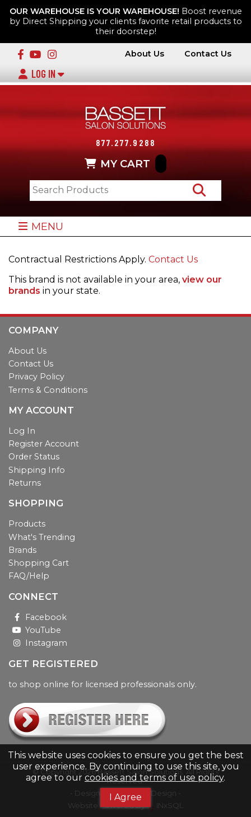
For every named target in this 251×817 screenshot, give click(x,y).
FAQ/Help (28, 576)
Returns (24, 483)
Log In (40, 74)
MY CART (125, 164)
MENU (40, 226)
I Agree (125, 797)
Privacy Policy (36, 377)
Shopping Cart (38, 563)
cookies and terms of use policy (154, 777)
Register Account (43, 444)
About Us (144, 54)
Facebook (37, 617)
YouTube (34, 630)
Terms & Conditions (47, 390)
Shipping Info (36, 470)
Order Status (33, 457)
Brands (22, 550)
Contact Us (207, 54)
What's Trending (41, 537)
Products (26, 524)
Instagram (37, 643)
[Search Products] (199, 190)
